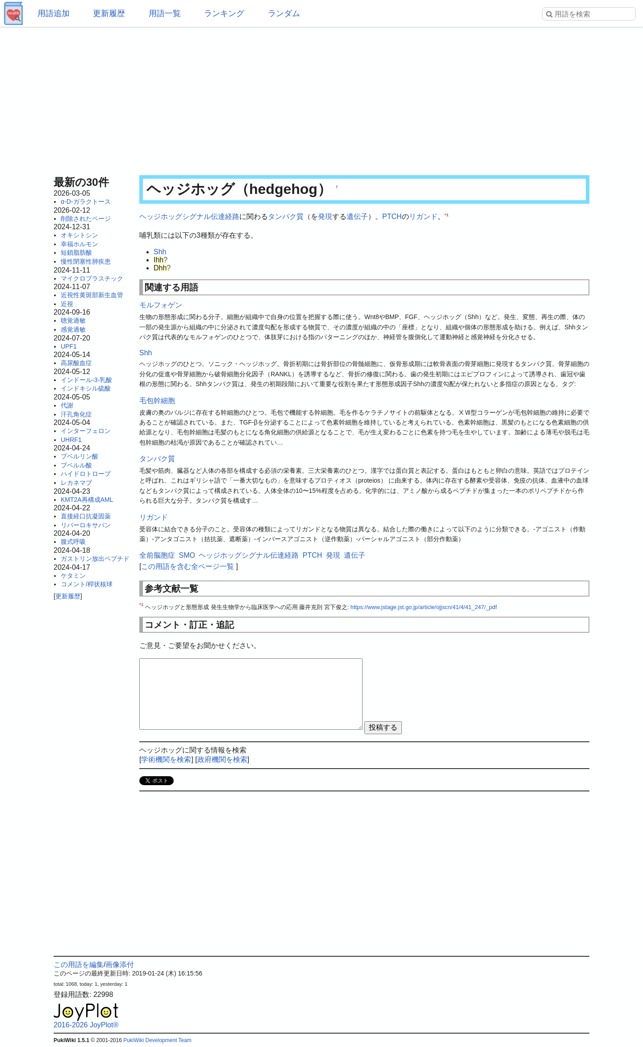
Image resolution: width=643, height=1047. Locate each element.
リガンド (423, 216)
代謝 (67, 405)
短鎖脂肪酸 (76, 252)
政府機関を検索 (222, 759)
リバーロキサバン (86, 525)
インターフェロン (86, 430)
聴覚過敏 (73, 320)
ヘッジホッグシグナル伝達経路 (189, 216)
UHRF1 (71, 439)
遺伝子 (357, 216)
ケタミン (73, 575)
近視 (67, 303)
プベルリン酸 (79, 456)
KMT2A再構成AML (87, 499)
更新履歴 (109, 13)
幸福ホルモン (79, 244)
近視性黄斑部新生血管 (92, 295)
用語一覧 (165, 13)
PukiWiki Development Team (157, 1040)
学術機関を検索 (166, 759)
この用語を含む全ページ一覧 (187, 566)
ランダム (284, 13)
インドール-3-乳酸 (86, 379)
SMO (187, 555)
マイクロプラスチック (92, 278)
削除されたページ (86, 218)
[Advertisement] (321, 98)
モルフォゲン (160, 305)
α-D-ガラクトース (86, 201)
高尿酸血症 (76, 362)
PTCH (392, 216)
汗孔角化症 (76, 414)
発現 (325, 216)
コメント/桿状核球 (87, 584)
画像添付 (119, 964)
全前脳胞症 (157, 555)
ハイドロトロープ (86, 473)
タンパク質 (286, 216)
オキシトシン (79, 235)
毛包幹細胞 (157, 400)
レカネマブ (76, 482)
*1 (447, 214)
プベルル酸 (76, 465)
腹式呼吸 (73, 541)
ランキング (224, 13)
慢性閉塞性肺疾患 (86, 261)
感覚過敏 (73, 329)
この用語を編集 (79, 964)
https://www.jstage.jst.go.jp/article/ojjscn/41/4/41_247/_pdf (424, 607)
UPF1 (69, 346)
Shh (160, 252)
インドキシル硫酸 (86, 388)
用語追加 (54, 13)
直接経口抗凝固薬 (86, 516)
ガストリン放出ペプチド (95, 558)
